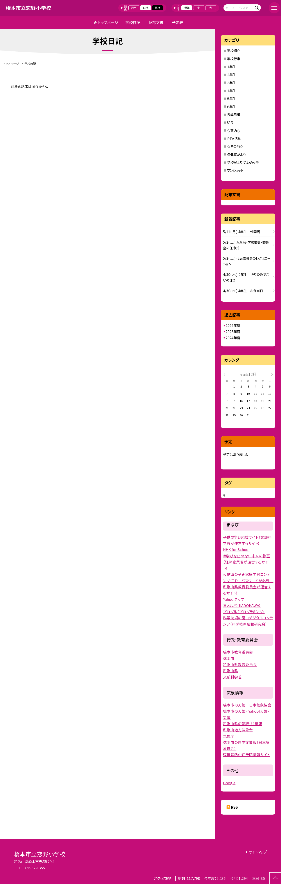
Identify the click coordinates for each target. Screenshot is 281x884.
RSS (234, 807)
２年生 (231, 74)
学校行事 (233, 58)
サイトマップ (258, 852)
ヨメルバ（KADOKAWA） (242, 605)
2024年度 (232, 337)
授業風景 (233, 114)
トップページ (108, 22)
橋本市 (228, 658)
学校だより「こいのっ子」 (243, 162)
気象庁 (228, 736)
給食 (230, 122)
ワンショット (235, 170)
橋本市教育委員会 (238, 652)
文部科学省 (232, 676)
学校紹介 (233, 50)
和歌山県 (230, 670)
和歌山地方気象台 (238, 729)
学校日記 (132, 22)
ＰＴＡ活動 (234, 138)
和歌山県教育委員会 (240, 664)
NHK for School (236, 549)
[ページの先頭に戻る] (275, 878)
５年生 (231, 98)
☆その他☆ (235, 146)
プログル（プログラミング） (244, 611)
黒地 (157, 8)
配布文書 (155, 22)
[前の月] (224, 374)
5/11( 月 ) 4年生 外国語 (241, 231)
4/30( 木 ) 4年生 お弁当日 (243, 290)
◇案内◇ (233, 130)
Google (229, 782)
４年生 (231, 90)
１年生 (231, 66)
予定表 (177, 22)
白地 (145, 8)
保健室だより (236, 154)
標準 (186, 8)
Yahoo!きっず (233, 599)
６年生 (231, 106)
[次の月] (272, 374)
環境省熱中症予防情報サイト (246, 754)
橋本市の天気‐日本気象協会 (247, 705)
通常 (133, 8)
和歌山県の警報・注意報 (242, 723)
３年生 (231, 82)
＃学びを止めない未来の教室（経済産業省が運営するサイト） (246, 562)
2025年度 (232, 331)
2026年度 (232, 325)
